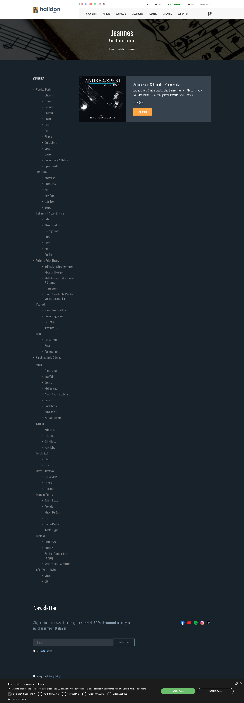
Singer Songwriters (54, 316)
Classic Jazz (50, 184)
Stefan (189, 95)
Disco (47, 459)
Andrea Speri (139, 90)
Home (111, 48)
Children (40, 424)
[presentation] (57, 665)
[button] (77, 699)
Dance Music (51, 477)
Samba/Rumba (52, 524)
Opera (47, 148)
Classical (49, 95)
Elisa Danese (170, 90)
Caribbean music (52, 351)
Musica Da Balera (53, 512)
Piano (47, 131)
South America (52, 406)
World (39, 365)
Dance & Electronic (45, 471)
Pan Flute (49, 255)
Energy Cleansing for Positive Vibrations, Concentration (59, 296)
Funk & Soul (42, 453)
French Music (51, 371)
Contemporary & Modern (56, 160)
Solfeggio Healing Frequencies (59, 266)
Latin (38, 334)
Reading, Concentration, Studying (56, 556)
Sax (46, 249)
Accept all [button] (178, 691)
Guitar (47, 237)
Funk (47, 465)
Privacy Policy (53, 676)
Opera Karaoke (52, 166)
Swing (48, 207)
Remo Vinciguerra (160, 95)
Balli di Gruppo (51, 500)
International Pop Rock (55, 310)
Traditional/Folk (52, 328)
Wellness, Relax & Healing (57, 564)
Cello (47, 219)
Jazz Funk (49, 196)
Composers (121, 13)
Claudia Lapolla (155, 90)
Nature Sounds (52, 288)
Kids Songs (50, 430)
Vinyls (47, 575)
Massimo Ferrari (141, 95)
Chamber (49, 113)
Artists (106, 13)
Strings (48, 137)
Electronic (49, 489)
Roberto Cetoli (177, 95)
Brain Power (50, 542)
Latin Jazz (49, 201)
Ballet (47, 125)
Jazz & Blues (42, 172)
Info (142, 112)
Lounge (48, 483)
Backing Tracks (52, 231)
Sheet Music (137, 13)
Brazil (47, 346)
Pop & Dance (51, 340)
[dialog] (122, 691)
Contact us (183, 13)
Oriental (48, 400)
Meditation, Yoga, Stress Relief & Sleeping (59, 280)
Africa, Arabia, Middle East (57, 394)
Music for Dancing (45, 495)
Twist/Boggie (51, 530)
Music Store (91, 13)
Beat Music (50, 322)
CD (46, 581)
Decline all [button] (215, 691)
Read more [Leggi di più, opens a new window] (141, 688)
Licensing (152, 13)
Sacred (48, 154)
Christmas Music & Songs (48, 357)
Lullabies (49, 436)
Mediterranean (51, 388)
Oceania (48, 382)
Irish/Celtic (50, 376)
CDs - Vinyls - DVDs (46, 570)
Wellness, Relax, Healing (47, 260)
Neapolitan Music (53, 418)
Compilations (51, 142)
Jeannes (182, 90)
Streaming (167, 13)
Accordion (49, 506)
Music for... (41, 536)
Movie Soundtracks (54, 225)
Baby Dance (50, 441)
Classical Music (43, 89)
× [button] (240, 683)
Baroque (49, 101)
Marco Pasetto (194, 90)
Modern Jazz (50, 178)
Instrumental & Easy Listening (50, 213)
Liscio (47, 518)
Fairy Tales (50, 447)
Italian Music (51, 412)
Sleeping (49, 548)
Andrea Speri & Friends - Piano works (156, 84)
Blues (47, 190)
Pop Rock (40, 304)
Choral (48, 119)
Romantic (49, 107)
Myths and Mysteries (55, 272)
